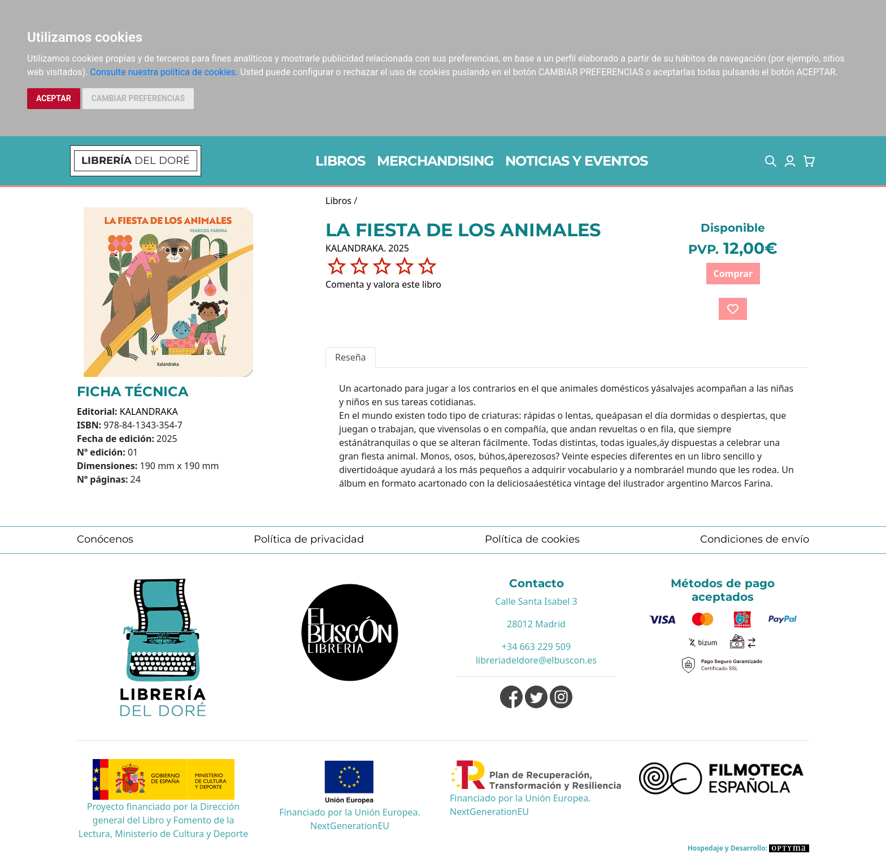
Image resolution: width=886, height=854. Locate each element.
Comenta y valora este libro (383, 284)
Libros (338, 200)
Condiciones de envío (754, 539)
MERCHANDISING (435, 161)
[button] (771, 161)
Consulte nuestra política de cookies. (164, 72)
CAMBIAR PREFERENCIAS (138, 98)
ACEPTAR (53, 98)
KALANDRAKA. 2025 (367, 248)
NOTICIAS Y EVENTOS (576, 161)
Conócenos (105, 539)
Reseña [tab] (350, 357)
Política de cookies (532, 539)
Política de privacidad (309, 539)
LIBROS (340, 161)
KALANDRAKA (149, 411)
